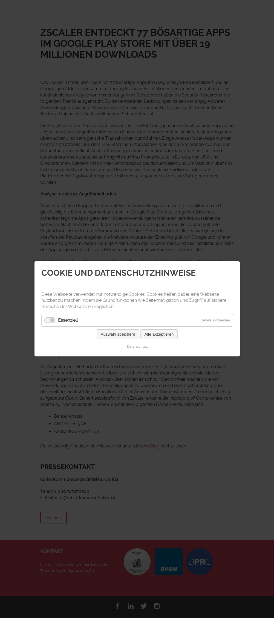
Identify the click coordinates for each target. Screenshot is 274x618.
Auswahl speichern (117, 334)
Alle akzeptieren (159, 334)
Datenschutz (137, 347)
